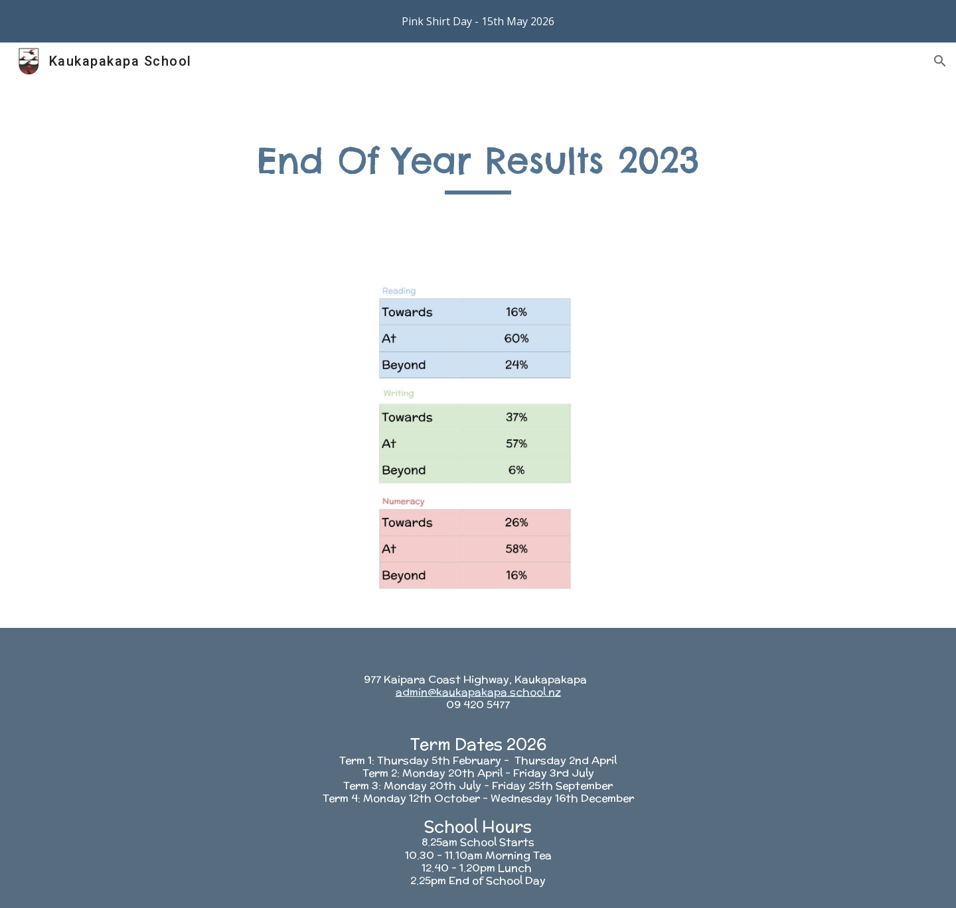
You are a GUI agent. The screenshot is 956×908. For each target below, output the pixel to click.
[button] (940, 61)
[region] (478, 21)
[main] (478, 166)
